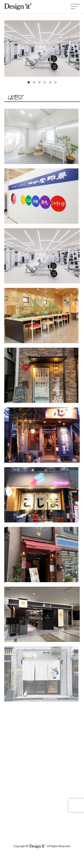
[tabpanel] (42, 48)
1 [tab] (30, 83)
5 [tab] (51, 83)
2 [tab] (35, 83)
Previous (12, 48)
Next (72, 48)
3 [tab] (40, 83)
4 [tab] (46, 83)
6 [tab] (56, 83)
